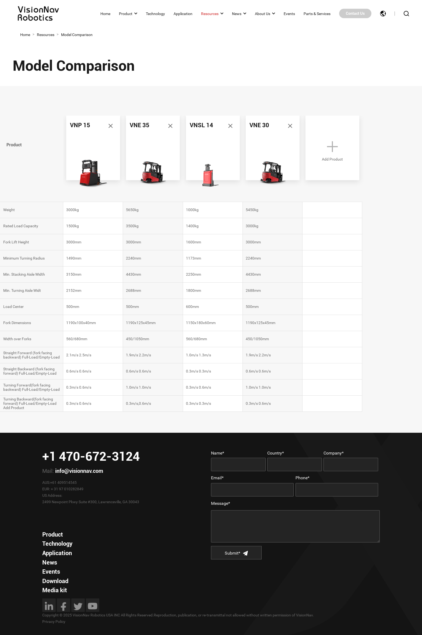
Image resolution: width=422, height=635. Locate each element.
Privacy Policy (53, 621)
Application (183, 13)
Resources (210, 13)
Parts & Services (317, 13)
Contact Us (355, 13)
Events (289, 13)
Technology (155, 13)
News (236, 13)
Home (105, 13)
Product (125, 13)
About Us (262, 13)
